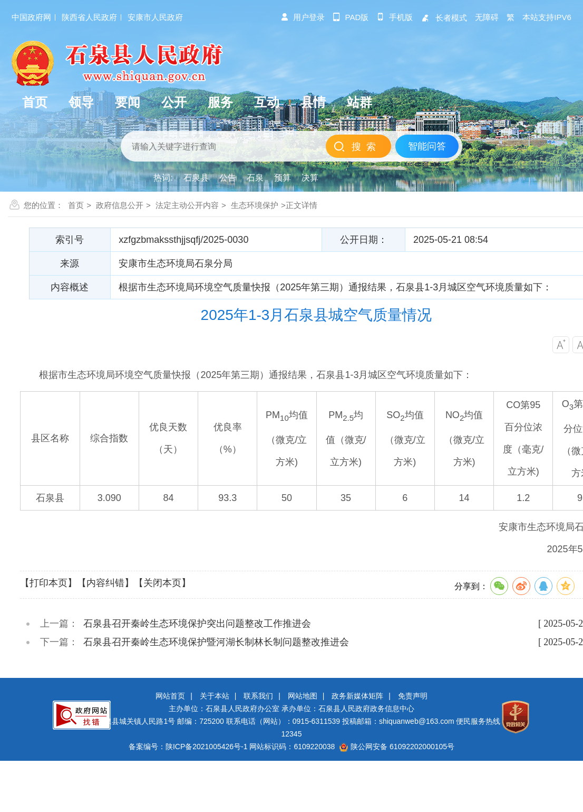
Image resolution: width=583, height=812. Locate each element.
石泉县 (196, 177)
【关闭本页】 (162, 583)
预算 (282, 177)
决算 (310, 177)
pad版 (351, 17)
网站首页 (170, 696)
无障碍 (487, 17)
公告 (227, 177)
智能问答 (427, 146)
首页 (76, 205)
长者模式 (444, 17)
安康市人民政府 (155, 17)
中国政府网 (31, 17)
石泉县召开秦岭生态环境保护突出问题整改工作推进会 (197, 623)
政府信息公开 (119, 205)
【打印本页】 (48, 583)
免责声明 (412, 696)
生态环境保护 (254, 205)
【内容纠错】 (105, 583)
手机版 (394, 17)
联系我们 (258, 696)
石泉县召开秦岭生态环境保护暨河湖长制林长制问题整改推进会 (216, 642)
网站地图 (302, 696)
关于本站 (214, 696)
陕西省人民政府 (89, 17)
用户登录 (302, 17)
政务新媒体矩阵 (357, 696)
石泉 (255, 177)
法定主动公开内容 (187, 205)
